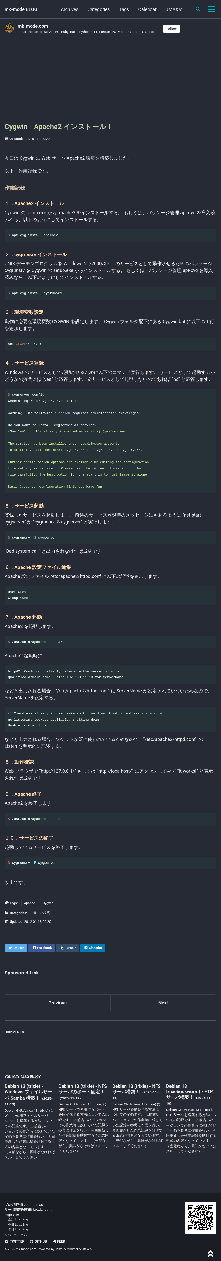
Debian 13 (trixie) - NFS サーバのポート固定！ (82, 1095)
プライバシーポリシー (18, 1234)
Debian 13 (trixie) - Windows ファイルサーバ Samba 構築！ (28, 1098)
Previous (57, 1009)
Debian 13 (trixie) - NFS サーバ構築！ (136, 1095)
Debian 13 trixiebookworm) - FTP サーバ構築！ (189, 1098)
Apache (30, 909)
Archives (69, 9)
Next (163, 1009)
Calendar (147, 9)
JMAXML (175, 9)
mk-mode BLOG (21, 9)
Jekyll (59, 1249)
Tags (124, 9)
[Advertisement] (110, 80)
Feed (58, 1241)
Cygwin (49, 909)
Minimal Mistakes (79, 1249)
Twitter (14, 1241)
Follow (171, 29)
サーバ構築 (43, 919)
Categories (99, 9)
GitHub (38, 1241)
